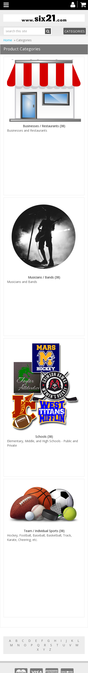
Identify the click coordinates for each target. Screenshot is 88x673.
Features (50, 668)
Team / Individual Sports (41, 521)
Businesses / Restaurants (41, 126)
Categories (75, 31)
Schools (41, 430)
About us (68, 668)
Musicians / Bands (41, 274)
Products (31, 668)
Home (7, 40)
